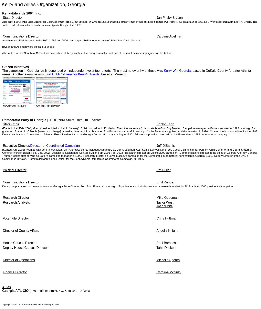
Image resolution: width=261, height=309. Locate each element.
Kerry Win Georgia (177, 70)
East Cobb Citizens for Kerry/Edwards (72, 74)
